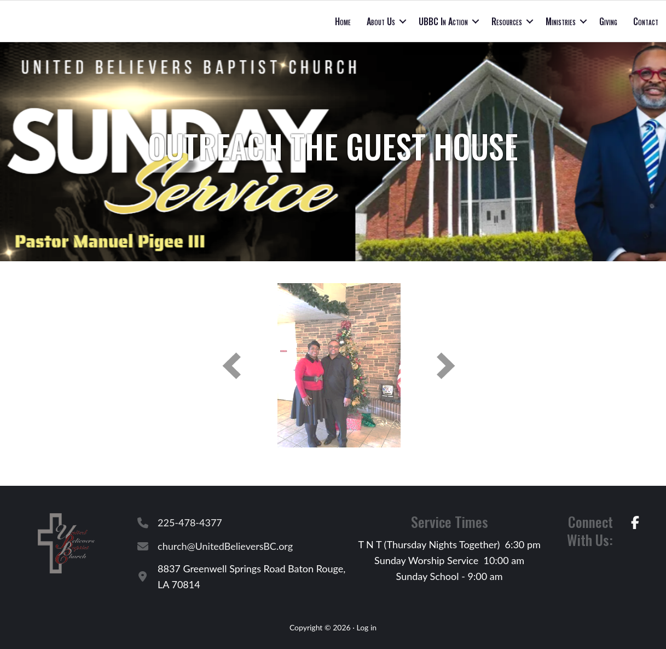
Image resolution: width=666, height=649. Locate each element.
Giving (608, 21)
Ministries (561, 21)
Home (343, 21)
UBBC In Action (443, 21)
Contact (645, 21)
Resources (506, 21)
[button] (402, 21)
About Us (381, 21)
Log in (366, 627)
